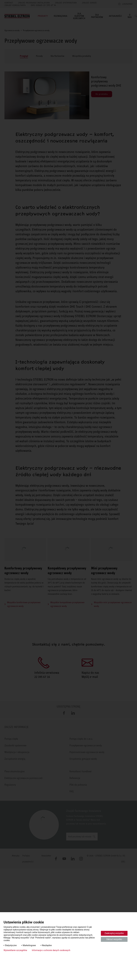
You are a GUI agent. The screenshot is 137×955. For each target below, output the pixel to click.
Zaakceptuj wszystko (114, 933)
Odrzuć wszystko (114, 939)
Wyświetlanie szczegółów (15, 950)
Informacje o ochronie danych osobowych (51, 950)
